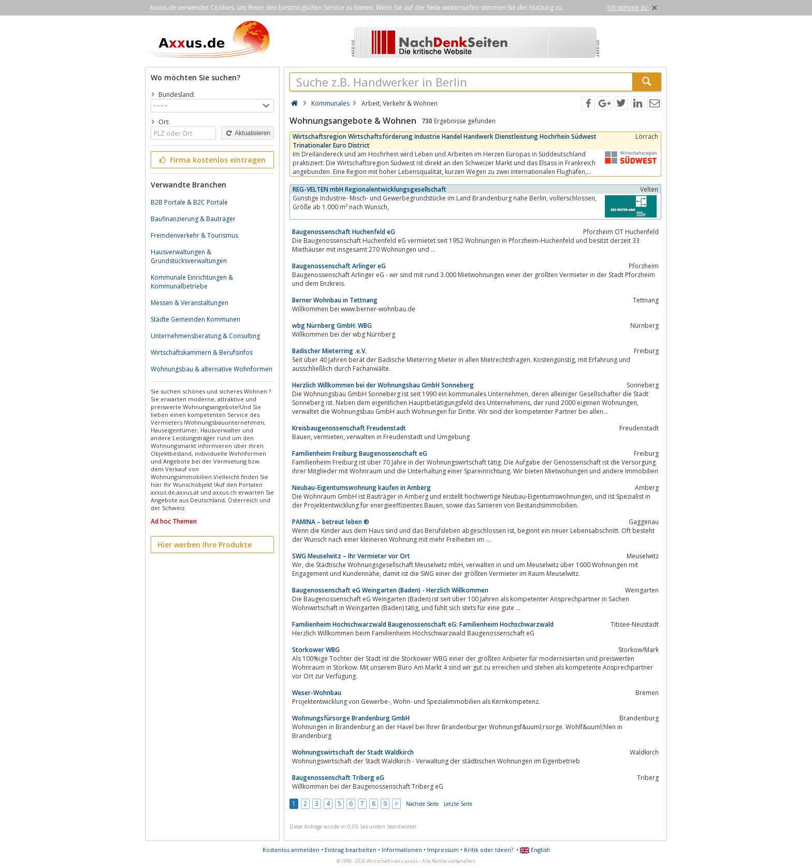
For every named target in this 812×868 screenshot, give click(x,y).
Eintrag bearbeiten (350, 849)
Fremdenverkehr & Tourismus (194, 235)
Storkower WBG (316, 649)
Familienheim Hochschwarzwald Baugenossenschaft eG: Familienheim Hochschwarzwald (423, 624)
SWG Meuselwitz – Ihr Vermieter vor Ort (351, 556)
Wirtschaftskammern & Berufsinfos (202, 352)
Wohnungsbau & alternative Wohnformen (211, 369)
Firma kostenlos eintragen (211, 160)
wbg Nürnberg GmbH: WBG (332, 325)
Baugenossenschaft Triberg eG (338, 777)
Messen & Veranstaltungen (189, 302)
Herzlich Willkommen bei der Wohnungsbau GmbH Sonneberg (383, 385)
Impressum (443, 849)
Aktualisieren (247, 133)
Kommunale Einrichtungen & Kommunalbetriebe (192, 282)
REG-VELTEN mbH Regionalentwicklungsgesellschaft (369, 189)
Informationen (402, 849)
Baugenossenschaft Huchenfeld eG (343, 231)
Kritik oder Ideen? (488, 849)
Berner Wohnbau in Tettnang (335, 300)
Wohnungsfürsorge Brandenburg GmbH (351, 718)
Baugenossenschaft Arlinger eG (339, 266)
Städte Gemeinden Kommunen (195, 319)
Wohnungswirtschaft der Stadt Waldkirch (353, 752)
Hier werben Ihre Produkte (204, 544)
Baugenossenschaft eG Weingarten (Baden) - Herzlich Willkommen (390, 590)
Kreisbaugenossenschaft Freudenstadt (349, 428)
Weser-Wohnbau (316, 692)
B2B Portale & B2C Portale (189, 202)
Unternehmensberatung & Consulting (205, 335)
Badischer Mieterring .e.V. (329, 350)
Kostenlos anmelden (291, 849)
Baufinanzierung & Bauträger (193, 218)
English (535, 849)
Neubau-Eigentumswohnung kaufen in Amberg (361, 487)
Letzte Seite (458, 803)
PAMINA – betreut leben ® (330, 521)
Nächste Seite (422, 803)
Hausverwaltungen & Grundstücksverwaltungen (189, 256)
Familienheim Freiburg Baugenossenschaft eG (359, 453)
